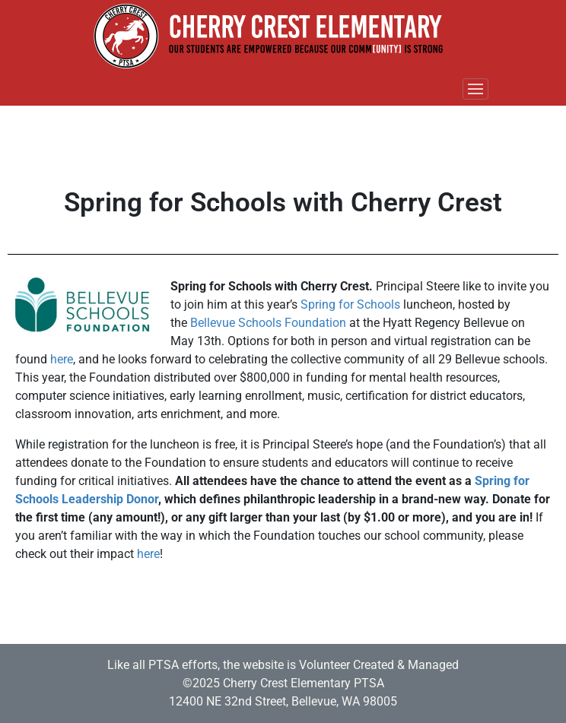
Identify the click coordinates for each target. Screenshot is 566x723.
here (61, 359)
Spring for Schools (350, 304)
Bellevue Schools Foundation (268, 323)
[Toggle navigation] (475, 89)
